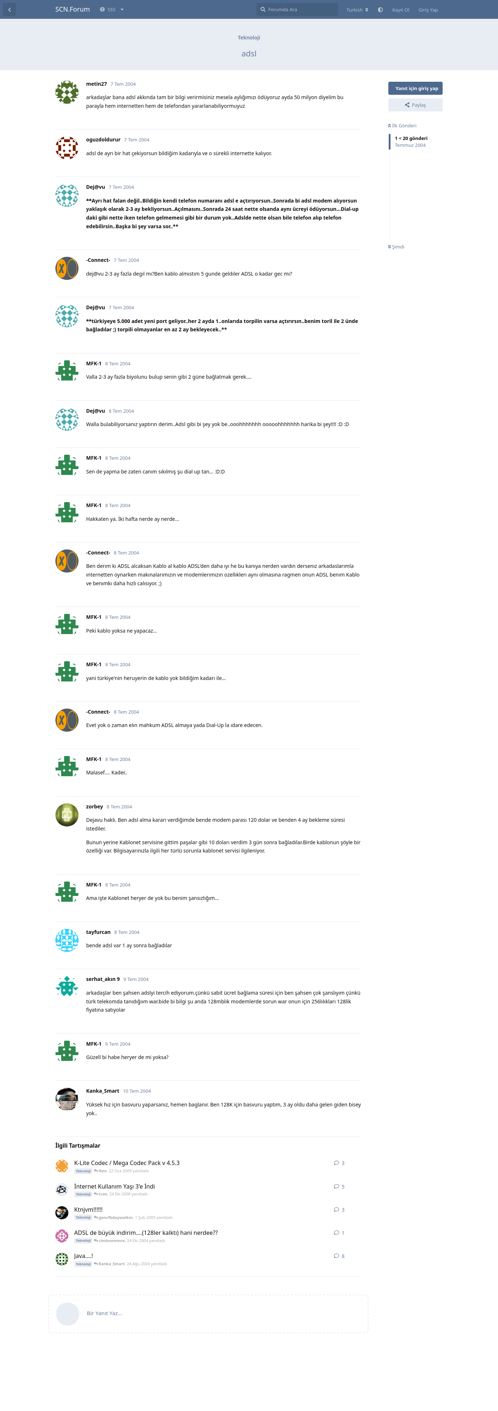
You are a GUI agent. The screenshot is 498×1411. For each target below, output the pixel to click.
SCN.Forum (72, 9)
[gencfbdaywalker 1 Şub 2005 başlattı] (61, 1212)
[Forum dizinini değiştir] (357, 9)
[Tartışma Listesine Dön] (9, 9)
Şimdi (396, 246)
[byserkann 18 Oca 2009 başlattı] (61, 1166)
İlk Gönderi (402, 125)
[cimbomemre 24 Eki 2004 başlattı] (61, 1235)
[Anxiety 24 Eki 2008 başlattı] (61, 1189)
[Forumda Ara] (297, 9)
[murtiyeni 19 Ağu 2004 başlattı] (61, 1259)
